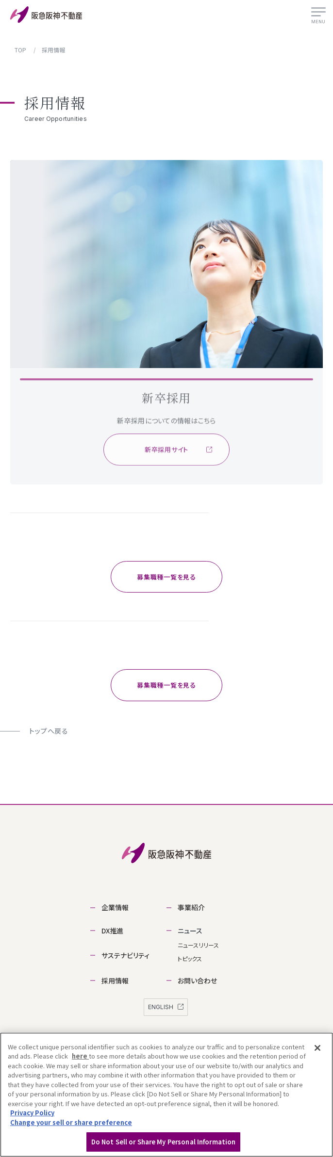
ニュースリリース (198, 945)
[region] (166, 1094)
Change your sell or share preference (71, 1122)
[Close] (317, 1048)
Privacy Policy (32, 1112)
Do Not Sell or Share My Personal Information (163, 1141)
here (80, 1056)
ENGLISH (165, 1007)
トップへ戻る (48, 730)
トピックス (190, 958)
